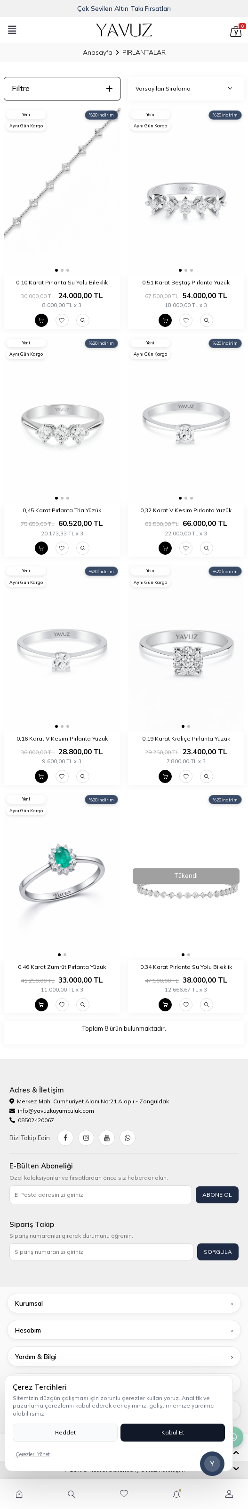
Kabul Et (172, 1432)
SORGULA (218, 1251)
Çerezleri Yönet (33, 1454)
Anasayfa (97, 52)
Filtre (62, 88)
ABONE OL (217, 1194)
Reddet (65, 1432)
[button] (56, 270)
